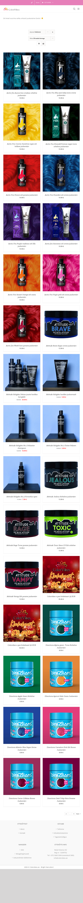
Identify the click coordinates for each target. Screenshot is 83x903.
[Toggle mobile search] (74, 9)
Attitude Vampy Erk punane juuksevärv (22, 596)
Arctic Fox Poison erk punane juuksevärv (22, 195)
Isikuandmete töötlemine (22, 858)
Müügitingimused (22, 854)
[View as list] (43, 44)
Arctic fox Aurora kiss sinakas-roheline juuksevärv (22, 94)
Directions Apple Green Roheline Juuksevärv (21, 697)
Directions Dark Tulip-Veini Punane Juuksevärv (61, 799)
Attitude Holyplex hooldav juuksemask (61, 394)
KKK (22, 850)
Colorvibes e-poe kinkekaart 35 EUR (61, 596)
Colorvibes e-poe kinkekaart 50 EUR (22, 645)
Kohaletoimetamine (61, 833)
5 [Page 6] (73, 814)
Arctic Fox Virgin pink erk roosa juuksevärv (61, 294)
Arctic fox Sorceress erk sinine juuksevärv (61, 243)
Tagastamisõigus (61, 837)
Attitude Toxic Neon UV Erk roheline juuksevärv (61, 546)
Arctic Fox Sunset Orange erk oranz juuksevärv (22, 295)
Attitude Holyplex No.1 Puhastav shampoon (22, 446)
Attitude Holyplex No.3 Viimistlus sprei (21, 496)
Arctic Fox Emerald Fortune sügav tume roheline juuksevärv (61, 145)
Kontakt (22, 833)
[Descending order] (53, 32)
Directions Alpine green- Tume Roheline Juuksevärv (61, 646)
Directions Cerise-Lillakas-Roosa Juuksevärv (22, 799)
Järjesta (35, 32)
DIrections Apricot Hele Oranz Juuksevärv (61, 696)
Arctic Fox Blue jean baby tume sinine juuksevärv (61, 94)
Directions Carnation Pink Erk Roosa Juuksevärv (61, 748)
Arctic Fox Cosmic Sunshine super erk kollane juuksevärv (22, 145)
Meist (22, 829)
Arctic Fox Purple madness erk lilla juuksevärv (21, 244)
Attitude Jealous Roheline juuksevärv (61, 496)
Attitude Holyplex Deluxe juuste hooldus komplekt (22, 395)
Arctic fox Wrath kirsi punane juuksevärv (22, 345)
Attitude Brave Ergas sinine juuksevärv (61, 346)
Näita (37, 38)
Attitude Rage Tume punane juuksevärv (21, 545)
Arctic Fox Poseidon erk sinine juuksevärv (61, 195)
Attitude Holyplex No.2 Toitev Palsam (61, 445)
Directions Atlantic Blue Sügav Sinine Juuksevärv (21, 748)
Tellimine (60, 829)
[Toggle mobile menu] (78, 9)
